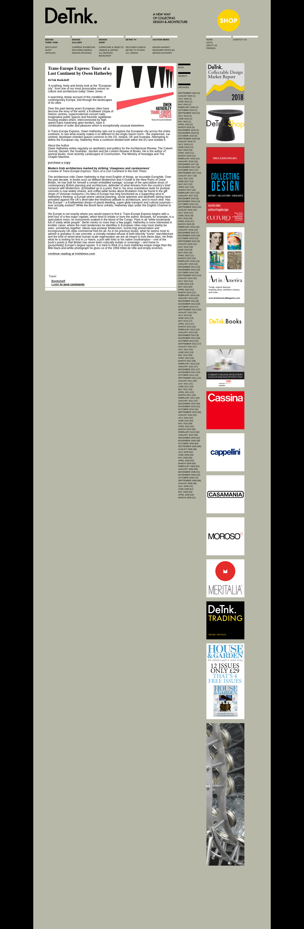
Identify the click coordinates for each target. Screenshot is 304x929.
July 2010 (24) (185, 418)
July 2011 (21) (185, 383)
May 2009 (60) (185, 458)
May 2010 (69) (185, 423)
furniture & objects (111, 47)
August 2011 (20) (187, 381)
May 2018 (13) (185, 150)
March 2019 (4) (186, 127)
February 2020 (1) (188, 107)
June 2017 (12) (186, 181)
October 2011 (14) (188, 375)
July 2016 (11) (185, 213)
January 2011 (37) (188, 401)
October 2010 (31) (188, 409)
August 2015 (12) (187, 244)
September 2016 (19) (189, 207)
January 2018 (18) (188, 161)
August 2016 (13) (187, 210)
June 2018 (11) (186, 147)
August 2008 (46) (187, 483)
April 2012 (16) (186, 358)
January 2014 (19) (188, 298)
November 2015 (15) (189, 235)
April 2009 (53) (186, 460)
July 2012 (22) (185, 349)
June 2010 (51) (186, 421)
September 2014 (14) (189, 275)
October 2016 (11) (188, 204)
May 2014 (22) (185, 287)
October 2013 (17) (188, 307)
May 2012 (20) (185, 355)
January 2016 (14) (188, 230)
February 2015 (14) (189, 261)
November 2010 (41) (189, 406)
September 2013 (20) (189, 309)
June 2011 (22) (186, 386)
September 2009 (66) (189, 446)
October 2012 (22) (188, 341)
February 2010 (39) (189, 432)
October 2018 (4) (187, 136)
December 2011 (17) (189, 369)
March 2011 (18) (187, 395)
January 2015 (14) (188, 264)
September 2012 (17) (189, 344)
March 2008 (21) (187, 497)
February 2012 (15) (189, 364)
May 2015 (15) (185, 252)
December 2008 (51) (189, 472)
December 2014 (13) (189, 267)
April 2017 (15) (186, 187)
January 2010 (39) (188, 435)
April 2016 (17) (186, 221)
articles (50, 53)
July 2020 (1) (185, 99)
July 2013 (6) (185, 315)
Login (55, 284)
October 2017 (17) (188, 170)
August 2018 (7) (186, 141)
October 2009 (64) (188, 443)
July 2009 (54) (185, 452)
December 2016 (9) (188, 198)
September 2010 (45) (189, 412)
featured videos (136, 47)
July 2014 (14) (185, 281)
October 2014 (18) (188, 272)
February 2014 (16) (189, 295)
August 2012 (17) (187, 346)
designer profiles (163, 50)
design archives (82, 53)
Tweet (52, 276)
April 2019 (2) (185, 124)
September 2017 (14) (189, 173)
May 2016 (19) (185, 218)
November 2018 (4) (188, 133)
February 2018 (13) (189, 158)
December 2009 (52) (189, 438)
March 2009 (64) (187, 463)
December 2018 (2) (188, 130)
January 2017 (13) (188, 195)
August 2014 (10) (187, 278)
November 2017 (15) (189, 167)
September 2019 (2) (189, 113)
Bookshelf (58, 281)
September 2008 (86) (189, 480)
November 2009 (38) (189, 440)
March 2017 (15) (187, 190)
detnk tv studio (135, 50)
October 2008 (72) (188, 477)
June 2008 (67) (186, 489)
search (182, 76)
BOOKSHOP (105, 56)
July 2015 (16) (185, 247)
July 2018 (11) (185, 144)
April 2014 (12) (186, 289)
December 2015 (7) (188, 232)
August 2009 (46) (187, 449)
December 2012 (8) (188, 335)
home (209, 39)
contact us (240, 39)
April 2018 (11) (186, 153)
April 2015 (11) (186, 255)
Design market (161, 47)
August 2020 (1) (186, 96)
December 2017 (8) (188, 164)
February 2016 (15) (189, 227)
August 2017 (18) (187, 175)
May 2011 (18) (185, 389)
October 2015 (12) (188, 238)
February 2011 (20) (189, 398)
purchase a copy (59, 162)
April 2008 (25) (186, 495)
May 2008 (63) (185, 492)
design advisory (162, 53)
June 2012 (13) (186, 352)
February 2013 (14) (189, 329)
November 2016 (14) (189, 201)
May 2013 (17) (185, 321)
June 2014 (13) (186, 284)
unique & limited (108, 50)
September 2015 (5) (189, 241)
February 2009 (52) (189, 466)
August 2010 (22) (187, 415)
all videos (132, 53)
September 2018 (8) (189, 138)
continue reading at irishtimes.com (71, 253)
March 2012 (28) (187, 361)
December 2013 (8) (188, 301)
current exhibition (83, 47)
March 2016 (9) (186, 224)
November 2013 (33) (189, 304)
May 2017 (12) (185, 184)
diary (48, 50)
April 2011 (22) (186, 392)
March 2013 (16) (187, 326)
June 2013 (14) (186, 318)
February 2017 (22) (189, 193)
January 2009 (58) (188, 469)
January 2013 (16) (188, 332)
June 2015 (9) (185, 250)
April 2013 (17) (186, 324)
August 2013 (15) (187, 312)
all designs (106, 53)
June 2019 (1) (185, 119)
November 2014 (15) (189, 270)
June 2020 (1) (185, 101)
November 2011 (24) (189, 372)
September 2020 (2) (189, 93)
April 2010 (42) (186, 426)
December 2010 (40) (189, 403)
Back (181, 67)
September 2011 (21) (189, 378)
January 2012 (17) (188, 366)
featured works (82, 50)
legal (209, 42)
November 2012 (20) (189, 338)
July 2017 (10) (185, 178)
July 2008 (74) (185, 486)
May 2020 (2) (184, 104)
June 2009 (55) (186, 455)
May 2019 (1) (184, 121)
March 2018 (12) (187, 156)
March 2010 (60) (187, 429)
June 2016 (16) (186, 215)
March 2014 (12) (187, 292)
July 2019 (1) (185, 116)
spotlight (51, 47)
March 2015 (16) (187, 258)
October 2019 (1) (187, 110)
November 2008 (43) (189, 475)
